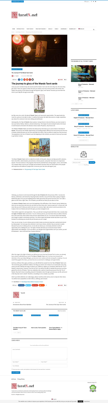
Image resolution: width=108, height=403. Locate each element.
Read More (87, 401)
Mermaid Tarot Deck (83, 73)
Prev (15, 332)
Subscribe (92, 162)
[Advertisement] (68, 15)
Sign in (87, 1)
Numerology (72, 28)
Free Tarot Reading (41, 28)
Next (19, 332)
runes (56, 28)
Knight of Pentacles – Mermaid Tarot (84, 77)
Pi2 (95, 382)
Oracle (50, 28)
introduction (20, 28)
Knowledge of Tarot (17, 69)
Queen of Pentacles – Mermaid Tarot (84, 135)
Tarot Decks (30, 28)
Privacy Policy (20, 379)
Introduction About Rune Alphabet (22, 304)
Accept (80, 401)
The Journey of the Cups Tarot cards (56, 304)
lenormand (63, 28)
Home (13, 28)
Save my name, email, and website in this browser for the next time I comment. (31, 369)
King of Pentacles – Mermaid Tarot (83, 126)
